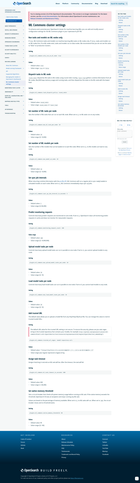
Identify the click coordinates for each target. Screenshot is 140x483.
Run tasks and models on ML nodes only (124, 17)
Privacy (64, 457)
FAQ (63, 448)
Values (121, 22)
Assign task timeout (124, 96)
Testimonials (66, 451)
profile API (63, 181)
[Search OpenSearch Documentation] (119, 4)
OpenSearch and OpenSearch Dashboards (13, 11)
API (7, 71)
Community (75, 3)
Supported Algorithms (12, 74)
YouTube (105, 448)
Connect (105, 439)
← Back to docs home (11, 17)
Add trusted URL (123, 89)
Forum (23, 442)
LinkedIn (105, 445)
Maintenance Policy (68, 445)
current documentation (49, 16)
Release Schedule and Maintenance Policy (44, 19)
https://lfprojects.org (76, 478)
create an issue (126, 154)
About (58, 3)
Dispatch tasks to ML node (124, 26)
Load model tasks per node (124, 80)
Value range (122, 67)
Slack (22, 448)
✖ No (128, 125)
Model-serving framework (13, 68)
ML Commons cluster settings (12, 83)
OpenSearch (22, 4)
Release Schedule (67, 442)
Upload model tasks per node (124, 71)
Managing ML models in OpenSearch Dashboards (13, 78)
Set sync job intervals (124, 53)
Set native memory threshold (123, 105)
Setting (121, 20)
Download (104, 3)
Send (124, 142)
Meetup (105, 451)
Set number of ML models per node (123, 45)
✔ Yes (120, 125)
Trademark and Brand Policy (71, 454)
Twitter (104, 442)
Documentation (87, 3)
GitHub (23, 445)
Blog (96, 3)
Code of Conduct (26, 439)
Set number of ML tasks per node (123, 35)
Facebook (105, 454)
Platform (65, 3)
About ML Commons (12, 65)
